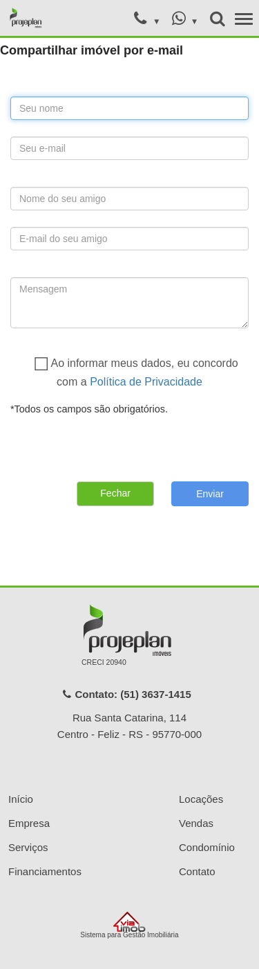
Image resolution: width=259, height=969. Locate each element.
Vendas (196, 823)
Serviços (28, 847)
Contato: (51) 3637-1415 (126, 694)
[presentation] (115, 444)
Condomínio (207, 847)
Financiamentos (44, 871)
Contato (197, 871)
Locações (201, 799)
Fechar (115, 493)
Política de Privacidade (146, 382)
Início (20, 799)
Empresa (29, 823)
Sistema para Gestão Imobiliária (129, 925)
